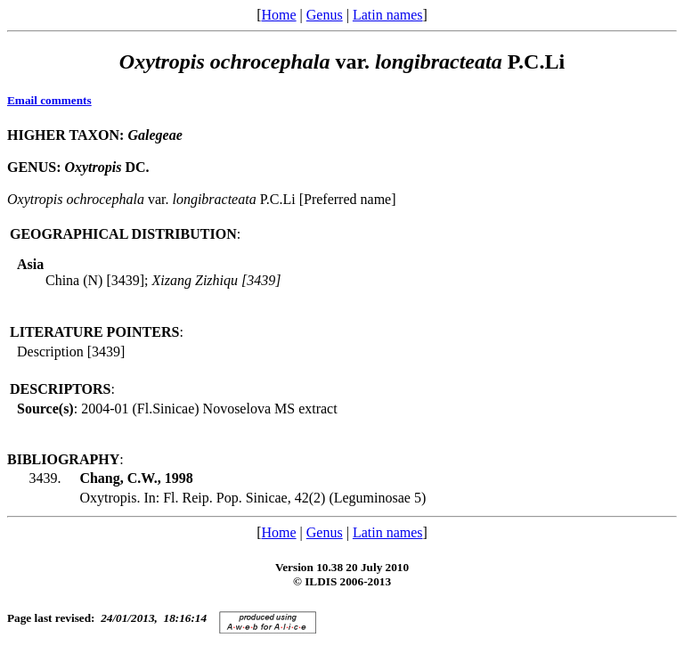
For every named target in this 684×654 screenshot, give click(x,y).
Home (278, 14)
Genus (324, 14)
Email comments (49, 100)
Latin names (388, 14)
